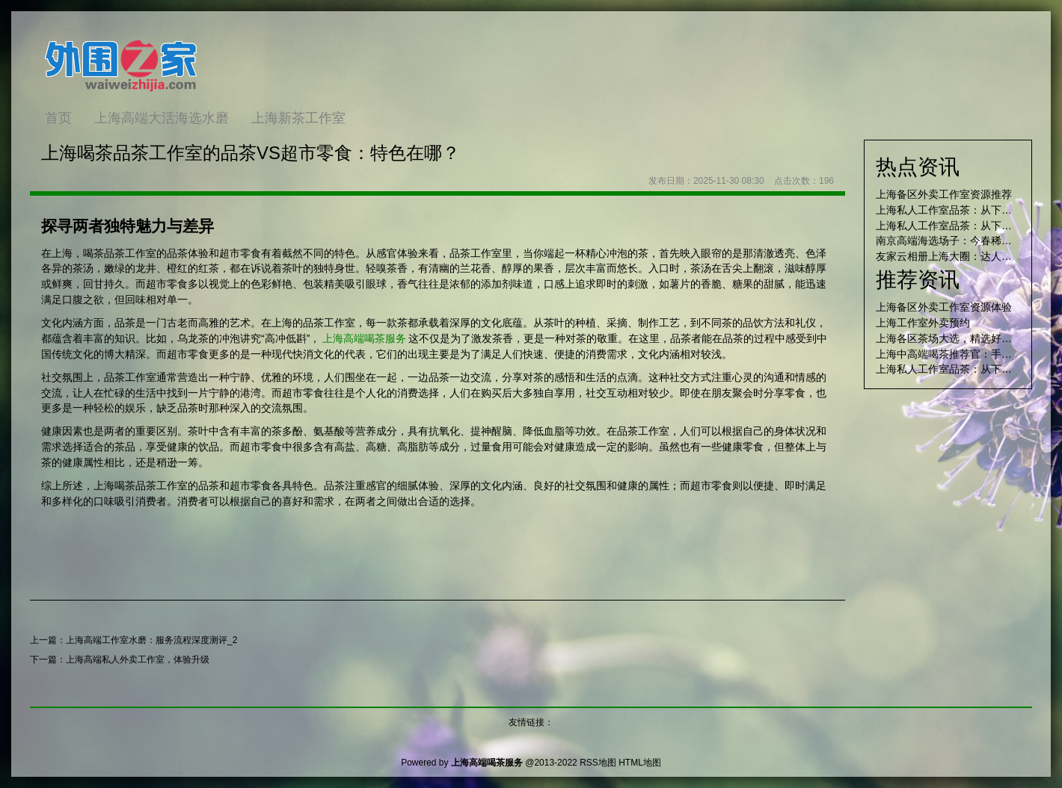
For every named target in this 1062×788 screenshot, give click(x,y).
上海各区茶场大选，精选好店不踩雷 (959, 338)
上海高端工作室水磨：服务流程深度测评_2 (151, 640)
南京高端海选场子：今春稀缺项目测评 (965, 240)
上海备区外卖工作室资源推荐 (944, 194)
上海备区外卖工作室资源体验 (944, 307)
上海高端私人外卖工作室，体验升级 (137, 659)
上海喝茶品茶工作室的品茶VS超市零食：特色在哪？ (250, 153)
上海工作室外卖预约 (923, 323)
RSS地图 (598, 762)
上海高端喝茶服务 (364, 338)
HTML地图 (640, 762)
